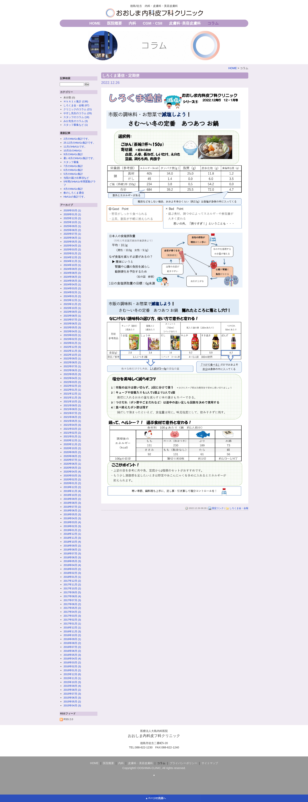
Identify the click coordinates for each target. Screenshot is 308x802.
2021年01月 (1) (72, 436)
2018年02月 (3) (72, 572)
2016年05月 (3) (72, 654)
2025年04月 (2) (72, 245)
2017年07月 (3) (72, 600)
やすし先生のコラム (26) (77, 113)
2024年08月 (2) (72, 272)
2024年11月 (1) (72, 261)
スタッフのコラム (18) (76, 117)
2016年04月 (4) (72, 658)
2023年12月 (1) (72, 300)
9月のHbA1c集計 (73, 154)
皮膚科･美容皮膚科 (185, 23)
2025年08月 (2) (72, 230)
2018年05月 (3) (72, 561)
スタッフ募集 (71, 162)
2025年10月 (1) (72, 222)
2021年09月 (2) (72, 405)
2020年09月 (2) (72, 452)
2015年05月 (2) (72, 701)
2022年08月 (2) (72, 362)
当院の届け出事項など (76, 177)
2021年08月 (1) (72, 409)
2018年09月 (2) (72, 545)
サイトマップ (210, 763)
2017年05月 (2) (72, 607)
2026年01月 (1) (72, 214)
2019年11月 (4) (72, 491)
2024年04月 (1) (72, 284)
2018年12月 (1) (72, 533)
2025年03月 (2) (72, 249)
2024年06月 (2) (72, 276)
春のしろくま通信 (73, 192)
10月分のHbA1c (72, 150)
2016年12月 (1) (72, 627)
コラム (213, 23)
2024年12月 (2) (72, 257)
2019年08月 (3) (72, 502)
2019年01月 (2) (72, 530)
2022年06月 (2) (72, 370)
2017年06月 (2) (72, 604)
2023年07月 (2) (72, 319)
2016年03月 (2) (72, 662)
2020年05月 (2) (72, 467)
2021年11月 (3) (72, 397)
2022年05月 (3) (72, 374)
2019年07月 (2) (72, 506)
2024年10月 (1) (72, 265)
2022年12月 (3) (72, 346)
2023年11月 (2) (72, 304)
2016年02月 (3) (72, 666)
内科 (132, 23)
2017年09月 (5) (72, 592)
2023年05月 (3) (72, 327)
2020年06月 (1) (72, 463)
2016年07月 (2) (72, 646)
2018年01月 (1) (72, 576)
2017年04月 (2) (72, 611)
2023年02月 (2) (72, 339)
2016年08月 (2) (72, 643)
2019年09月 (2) (72, 498)
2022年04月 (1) (72, 378)
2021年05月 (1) (72, 420)
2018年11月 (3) (72, 537)
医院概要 (114, 23)
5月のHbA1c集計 (73, 173)
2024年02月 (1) (72, 292)
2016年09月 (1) (72, 639)
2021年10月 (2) (72, 401)
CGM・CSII (152, 23)
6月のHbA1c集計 (73, 169)
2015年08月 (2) (72, 689)
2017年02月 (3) (72, 619)
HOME (94, 23)
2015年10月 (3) (72, 682)
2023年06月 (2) (72, 323)
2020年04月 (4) (72, 471)
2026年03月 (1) (72, 210)
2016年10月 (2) (72, 635)
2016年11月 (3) (72, 631)
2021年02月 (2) (72, 432)
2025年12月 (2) (72, 218)
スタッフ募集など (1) (75, 124)
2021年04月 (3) (72, 424)
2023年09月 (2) (72, 311)
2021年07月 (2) (72, 413)
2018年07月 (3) (72, 553)
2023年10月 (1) (72, 308)
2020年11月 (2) (72, 444)
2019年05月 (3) (72, 514)
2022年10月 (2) (72, 354)
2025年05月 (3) (72, 241)
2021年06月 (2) (72, 417)
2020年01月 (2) (72, 483)
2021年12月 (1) (72, 393)
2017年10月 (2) (72, 588)
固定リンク (218, 508)
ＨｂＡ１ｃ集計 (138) (75, 101)
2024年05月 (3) (72, 280)
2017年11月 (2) (72, 584)
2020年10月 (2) (72, 448)
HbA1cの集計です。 (74, 196)
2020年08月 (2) (72, 456)
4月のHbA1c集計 (73, 188)
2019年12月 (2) (72, 487)
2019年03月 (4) (72, 522)
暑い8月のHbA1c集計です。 (79, 158)
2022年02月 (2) (72, 385)
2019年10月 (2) (72, 494)
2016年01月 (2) (72, 670)
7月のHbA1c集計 (73, 166)
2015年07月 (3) (72, 693)
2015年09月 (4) (72, 685)
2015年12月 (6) (72, 674)
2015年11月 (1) (72, 678)
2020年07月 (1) (72, 459)
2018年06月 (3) (72, 557)
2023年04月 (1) (72, 331)
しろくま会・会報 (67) (76, 105)
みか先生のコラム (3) (75, 121)
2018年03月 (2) (72, 569)
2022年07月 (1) (72, 366)
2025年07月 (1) (72, 233)
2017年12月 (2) (72, 580)
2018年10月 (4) (72, 541)
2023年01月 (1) (72, 342)
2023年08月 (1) (72, 315)
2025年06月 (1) (72, 237)
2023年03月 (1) (72, 335)
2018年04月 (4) (72, 565)
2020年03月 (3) (72, 475)
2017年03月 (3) (72, 615)
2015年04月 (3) (72, 705)
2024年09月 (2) (72, 268)
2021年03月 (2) (72, 428)
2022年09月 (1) (72, 358)
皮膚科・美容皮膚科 (140, 763)
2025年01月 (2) (72, 253)
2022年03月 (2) (72, 382)
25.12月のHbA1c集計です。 (79, 142)
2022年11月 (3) (72, 350)
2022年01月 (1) (72, 389)
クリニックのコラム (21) (77, 109)
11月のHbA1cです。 (75, 146)
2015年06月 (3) (72, 697)
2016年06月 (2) (72, 650)
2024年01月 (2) (72, 296)
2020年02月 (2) (72, 479)
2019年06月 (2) (72, 510)
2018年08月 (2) (72, 549)
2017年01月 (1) (72, 623)
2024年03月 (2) (72, 288)
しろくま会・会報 (238, 508)
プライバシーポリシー (183, 763)
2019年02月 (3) (72, 526)
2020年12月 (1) (72, 440)
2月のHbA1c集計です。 (76, 138)
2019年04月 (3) (72, 518)
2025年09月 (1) (72, 226)
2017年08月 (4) (72, 596)
